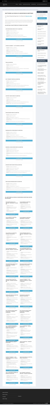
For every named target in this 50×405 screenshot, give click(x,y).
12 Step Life (19, 395)
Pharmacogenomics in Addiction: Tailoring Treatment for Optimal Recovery (42, 69)
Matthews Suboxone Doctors (42, 52)
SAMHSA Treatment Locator (42, 54)
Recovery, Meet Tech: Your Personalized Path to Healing (42, 75)
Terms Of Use (39, 402)
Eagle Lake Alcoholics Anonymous (41, 28)
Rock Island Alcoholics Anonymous (41, 43)
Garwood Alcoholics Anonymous (40, 25)
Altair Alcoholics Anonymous (42, 35)
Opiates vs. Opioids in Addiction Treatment (41, 72)
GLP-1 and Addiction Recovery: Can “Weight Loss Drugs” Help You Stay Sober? (42, 65)
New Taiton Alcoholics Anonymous (41, 40)
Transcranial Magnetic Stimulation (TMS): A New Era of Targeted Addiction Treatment (42, 82)
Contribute (4, 395)
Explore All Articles (5, 391)
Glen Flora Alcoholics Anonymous (41, 37)
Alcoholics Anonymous (41, 56)
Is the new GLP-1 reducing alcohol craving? (41, 89)
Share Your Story (4, 393)
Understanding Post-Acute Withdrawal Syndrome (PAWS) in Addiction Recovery (42, 92)
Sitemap (43, 402)
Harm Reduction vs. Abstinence (40, 86)
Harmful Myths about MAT (41, 62)
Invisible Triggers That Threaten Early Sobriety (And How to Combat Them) (42, 78)
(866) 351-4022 (29, 15)
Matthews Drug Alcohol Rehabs (41, 50)
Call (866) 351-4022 (19, 38)
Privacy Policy (35, 402)
